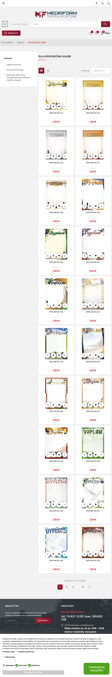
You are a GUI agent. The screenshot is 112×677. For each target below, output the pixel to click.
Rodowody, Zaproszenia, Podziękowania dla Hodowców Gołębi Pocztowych (18, 77)
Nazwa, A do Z (102, 70)
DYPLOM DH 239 (93, 461)
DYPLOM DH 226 (56, 163)
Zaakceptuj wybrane (33, 672)
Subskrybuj (43, 620)
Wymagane (10, 665)
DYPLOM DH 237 (93, 411)
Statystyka (23, 665)
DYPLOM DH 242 (56, 560)
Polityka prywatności (26, 652)
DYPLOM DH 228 (56, 212)
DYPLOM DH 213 (56, 113)
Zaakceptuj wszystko (97, 668)
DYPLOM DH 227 (93, 163)
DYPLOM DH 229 (93, 212)
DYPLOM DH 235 (93, 362)
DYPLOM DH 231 (93, 262)
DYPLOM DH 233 (93, 312)
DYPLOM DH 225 (93, 113)
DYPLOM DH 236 (56, 411)
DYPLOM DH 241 (93, 511)
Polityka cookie (9, 652)
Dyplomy (8, 58)
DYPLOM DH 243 (93, 560)
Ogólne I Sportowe (14, 65)
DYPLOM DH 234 (56, 362)
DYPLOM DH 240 (56, 511)
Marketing (35, 665)
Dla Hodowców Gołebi (15, 70)
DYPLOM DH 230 (56, 262)
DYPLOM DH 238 (56, 461)
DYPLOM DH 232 (56, 312)
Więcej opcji (10, 657)
